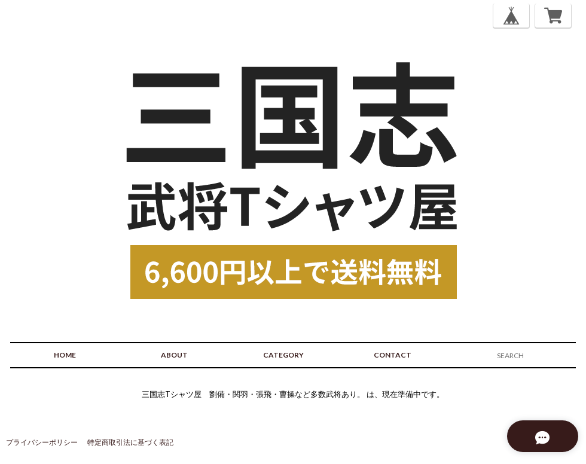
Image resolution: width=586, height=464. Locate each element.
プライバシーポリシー (42, 442)
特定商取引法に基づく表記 (130, 442)
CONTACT (392, 354)
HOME (65, 354)
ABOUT (174, 354)
